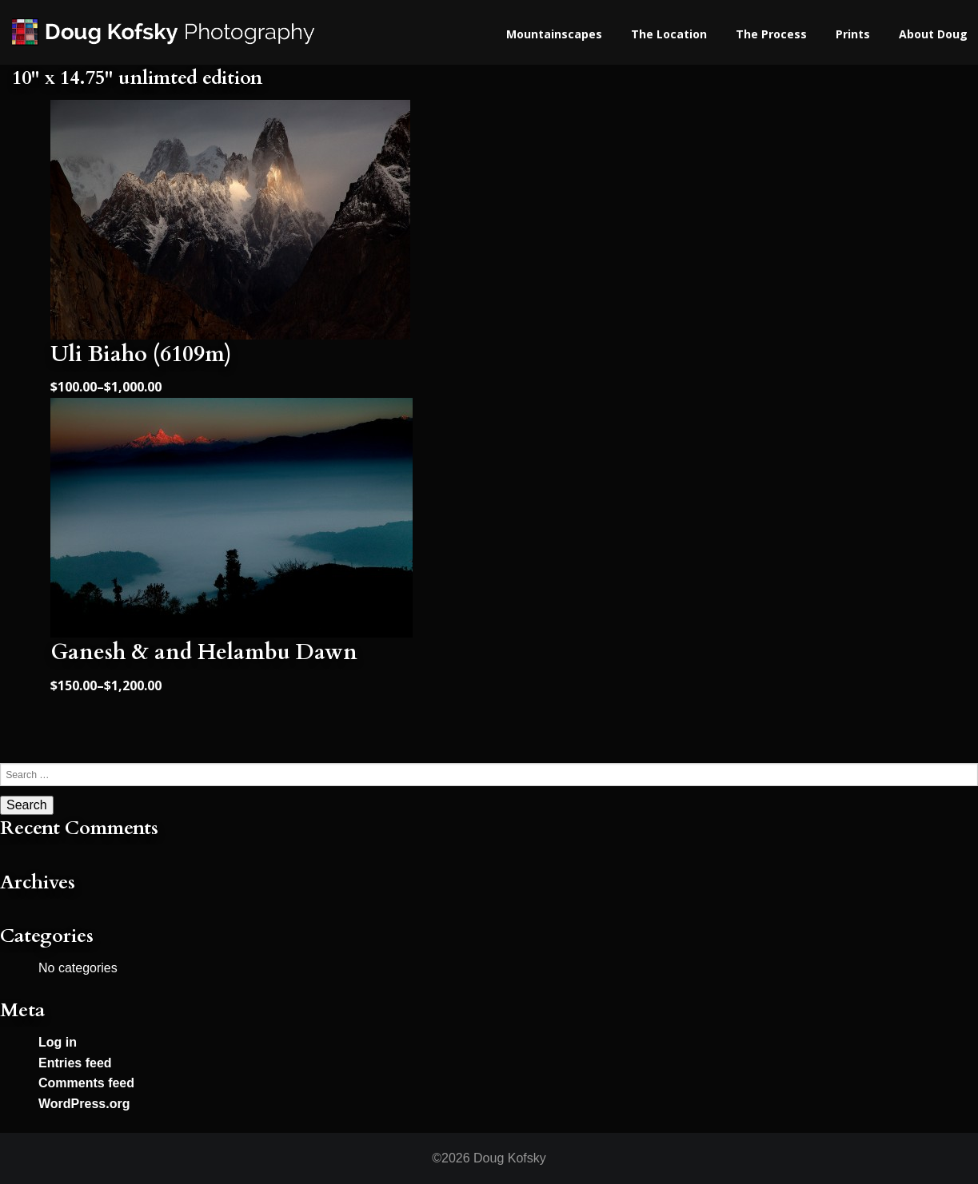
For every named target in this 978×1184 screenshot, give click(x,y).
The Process (771, 34)
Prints (853, 34)
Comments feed (86, 1083)
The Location (669, 34)
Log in (57, 1042)
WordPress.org (84, 1103)
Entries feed (75, 1063)
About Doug (933, 34)
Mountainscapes (554, 34)
